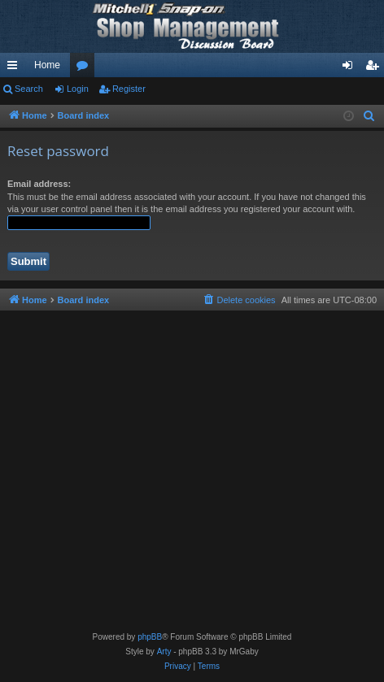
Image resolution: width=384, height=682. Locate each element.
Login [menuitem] (351, 68)
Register (129, 88)
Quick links (15, 68)
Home (47, 65)
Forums (85, 68)
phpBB (149, 636)
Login (78, 88)
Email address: (39, 184)
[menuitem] (369, 116)
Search (29, 88)
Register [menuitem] (375, 68)
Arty (164, 651)
